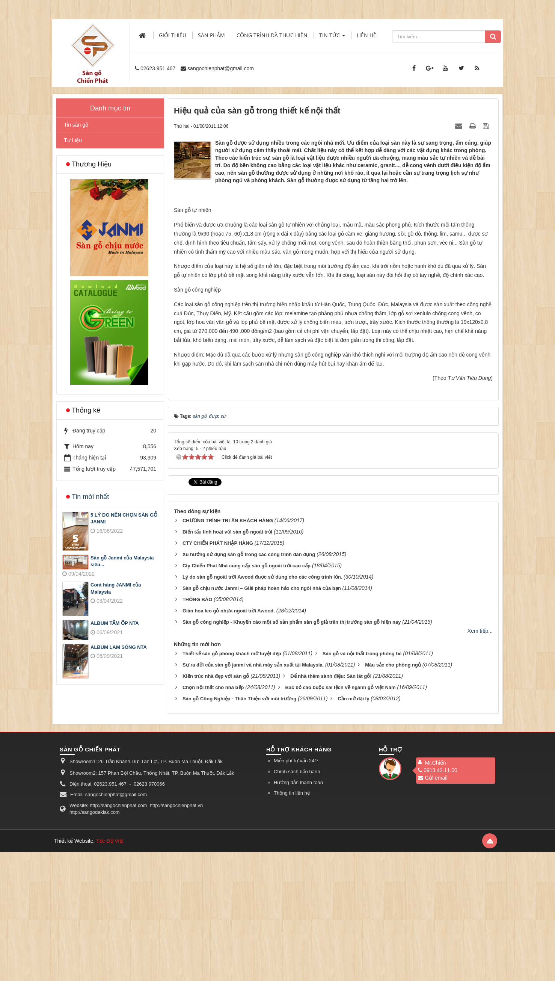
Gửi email (432, 907)
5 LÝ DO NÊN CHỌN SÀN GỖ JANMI (123, 518)
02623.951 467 (157, 68)
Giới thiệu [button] (172, 35)
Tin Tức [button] (332, 37)
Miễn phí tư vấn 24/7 (296, 890)
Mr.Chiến (435, 892)
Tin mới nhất (90, 496)
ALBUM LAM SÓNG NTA (118, 647)
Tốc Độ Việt (110, 970)
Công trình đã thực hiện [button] (272, 35)
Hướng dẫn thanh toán (298, 911)
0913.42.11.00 (437, 899)
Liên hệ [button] (366, 35)
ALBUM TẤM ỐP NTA (114, 623)
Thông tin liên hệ (292, 922)
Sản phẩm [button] (211, 35)
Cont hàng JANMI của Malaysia (115, 588)
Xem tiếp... (480, 760)
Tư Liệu (73, 140)
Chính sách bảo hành (297, 900)
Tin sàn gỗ (76, 125)
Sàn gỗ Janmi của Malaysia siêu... (122, 561)
